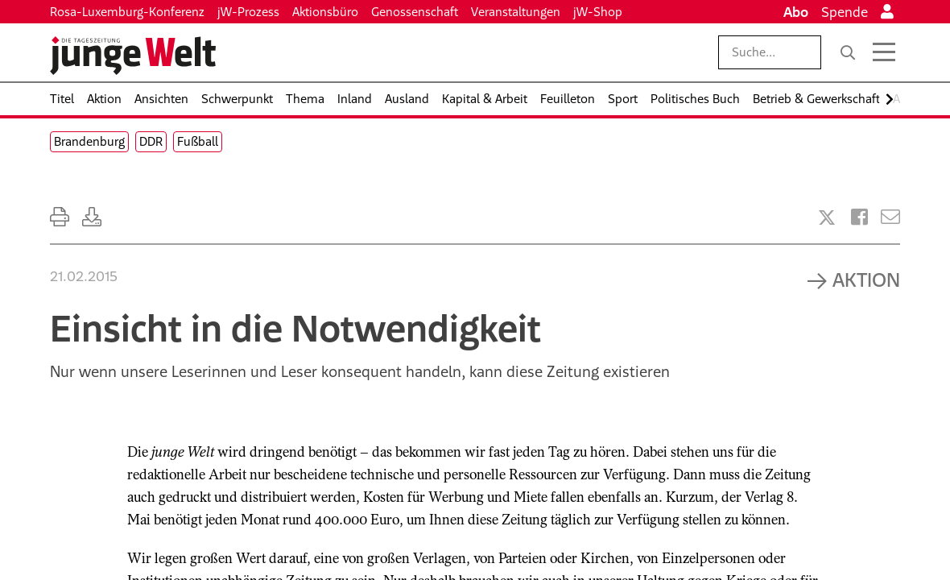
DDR (151, 141)
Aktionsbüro (325, 11)
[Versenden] (890, 217)
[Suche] (848, 52)
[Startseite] (133, 55)
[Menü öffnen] (884, 52)
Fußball (197, 141)
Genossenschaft (414, 11)
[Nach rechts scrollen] (889, 99)
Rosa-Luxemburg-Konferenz (127, 11)
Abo (795, 12)
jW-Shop (597, 11)
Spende (844, 12)
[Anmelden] (887, 12)
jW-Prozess (248, 11)
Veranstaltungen (515, 11)
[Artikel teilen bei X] (827, 217)
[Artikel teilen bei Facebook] (859, 217)
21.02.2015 (84, 276)
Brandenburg (89, 141)
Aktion (866, 279)
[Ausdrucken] (59, 217)
